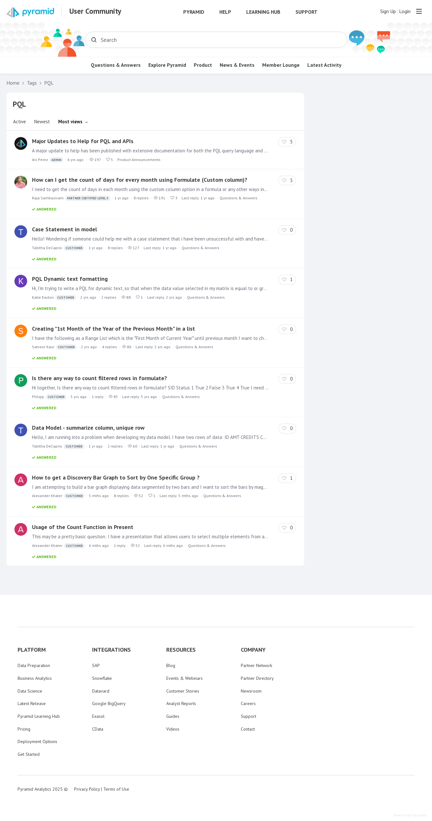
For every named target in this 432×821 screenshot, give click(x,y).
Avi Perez (47, 160)
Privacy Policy (87, 789)
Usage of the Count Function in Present (82, 527)
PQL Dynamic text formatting (70, 278)
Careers (248, 703)
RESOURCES (181, 649)
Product (203, 65)
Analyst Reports (181, 703)
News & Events (237, 65)
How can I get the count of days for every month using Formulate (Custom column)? (139, 179)
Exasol (98, 716)
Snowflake (102, 678)
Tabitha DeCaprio (58, 248)
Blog (170, 665)
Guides (172, 716)
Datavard (100, 691)
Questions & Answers (116, 65)
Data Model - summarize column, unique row (88, 427)
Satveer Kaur (54, 347)
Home (13, 83)
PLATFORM (32, 649)
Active (19, 122)
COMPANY (253, 649)
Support (306, 12)
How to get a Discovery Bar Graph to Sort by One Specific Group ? (116, 477)
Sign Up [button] (388, 11)
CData (97, 729)
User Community (95, 11)
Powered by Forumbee (410, 815)
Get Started (29, 754)
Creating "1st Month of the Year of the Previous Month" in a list (113, 328)
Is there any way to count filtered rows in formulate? (99, 378)
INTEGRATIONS (111, 649)
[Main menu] (419, 11)
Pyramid (193, 12)
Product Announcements (139, 159)
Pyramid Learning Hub (39, 716)
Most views (70, 122)
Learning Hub (263, 12)
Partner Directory (257, 678)
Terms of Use (116, 789)
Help (225, 12)
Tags (32, 83)
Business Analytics (35, 678)
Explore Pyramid (167, 65)
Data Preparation (34, 665)
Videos (172, 729)
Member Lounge (281, 65)
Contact (248, 729)
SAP (96, 665)
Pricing (24, 729)
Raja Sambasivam (71, 198)
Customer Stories (182, 691)
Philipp (49, 397)
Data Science (30, 691)
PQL (49, 83)
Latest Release (32, 703)
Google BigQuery (109, 703)
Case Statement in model (64, 229)
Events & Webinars (184, 678)
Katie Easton (54, 297)
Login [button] (405, 11)
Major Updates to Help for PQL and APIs (82, 141)
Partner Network (256, 665)
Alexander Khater (58, 496)
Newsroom (251, 691)
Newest (42, 122)
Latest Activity (324, 65)
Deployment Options (37, 741)
